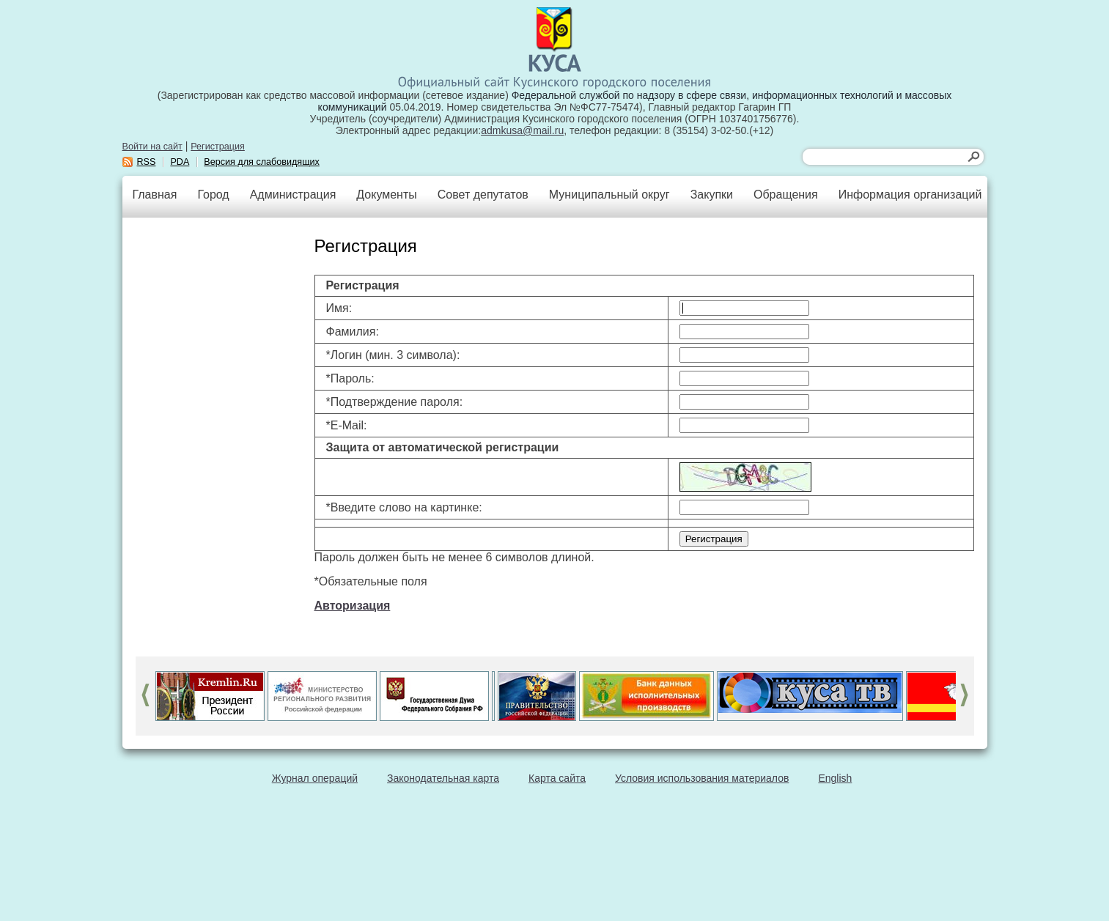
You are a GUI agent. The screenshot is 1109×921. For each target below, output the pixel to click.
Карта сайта (557, 778)
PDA (179, 162)
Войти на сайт (152, 146)
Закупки (711, 194)
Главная (155, 194)
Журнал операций (315, 778)
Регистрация (218, 146)
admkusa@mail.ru (522, 130)
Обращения (786, 194)
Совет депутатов (483, 194)
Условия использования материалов (702, 778)
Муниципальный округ (609, 194)
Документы (386, 194)
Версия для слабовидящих (262, 162)
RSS (146, 162)
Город (213, 194)
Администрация (293, 194)
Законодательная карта (443, 778)
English (835, 778)
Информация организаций (910, 194)
